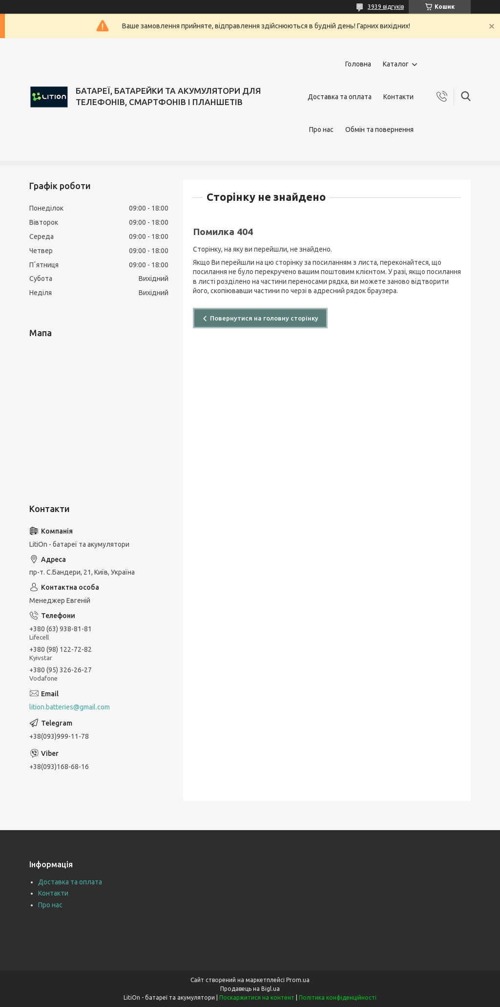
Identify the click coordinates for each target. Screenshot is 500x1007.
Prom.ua (298, 980)
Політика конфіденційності (337, 997)
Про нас (321, 129)
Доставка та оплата (340, 97)
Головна (358, 64)
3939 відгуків (386, 6)
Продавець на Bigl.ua (250, 989)
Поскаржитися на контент (256, 997)
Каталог (396, 64)
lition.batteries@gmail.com (69, 707)
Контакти (398, 97)
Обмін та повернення (379, 129)
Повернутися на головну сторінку (264, 318)
